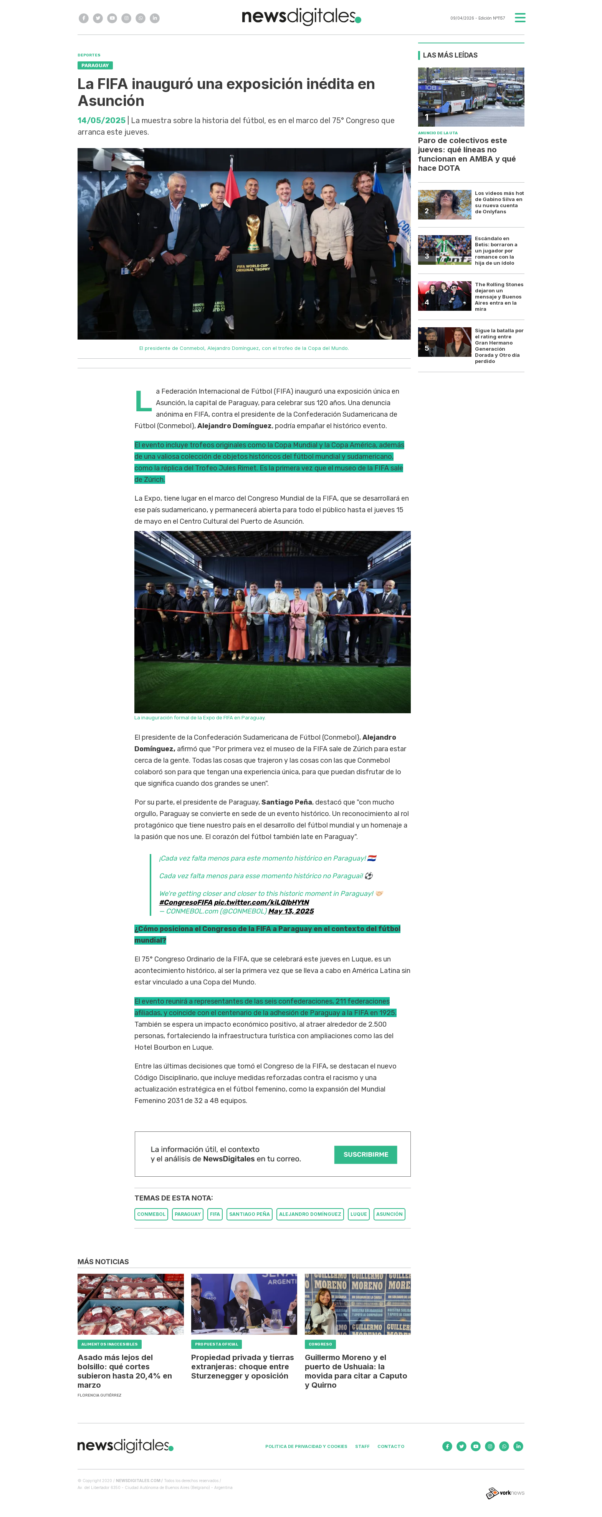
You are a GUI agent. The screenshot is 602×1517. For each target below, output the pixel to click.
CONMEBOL (151, 1214)
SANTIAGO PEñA (249, 1214)
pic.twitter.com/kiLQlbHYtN (261, 902)
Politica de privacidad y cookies (306, 1446)
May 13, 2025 (291, 911)
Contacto (390, 1446)
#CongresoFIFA (185, 902)
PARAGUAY (188, 1214)
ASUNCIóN (389, 1214)
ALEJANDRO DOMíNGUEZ (310, 1214)
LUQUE (359, 1214)
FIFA (215, 1214)
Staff (362, 1446)
